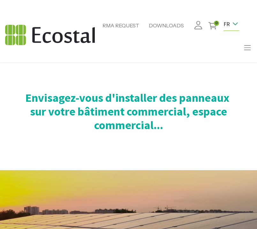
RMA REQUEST (120, 25)
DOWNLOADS (166, 25)
